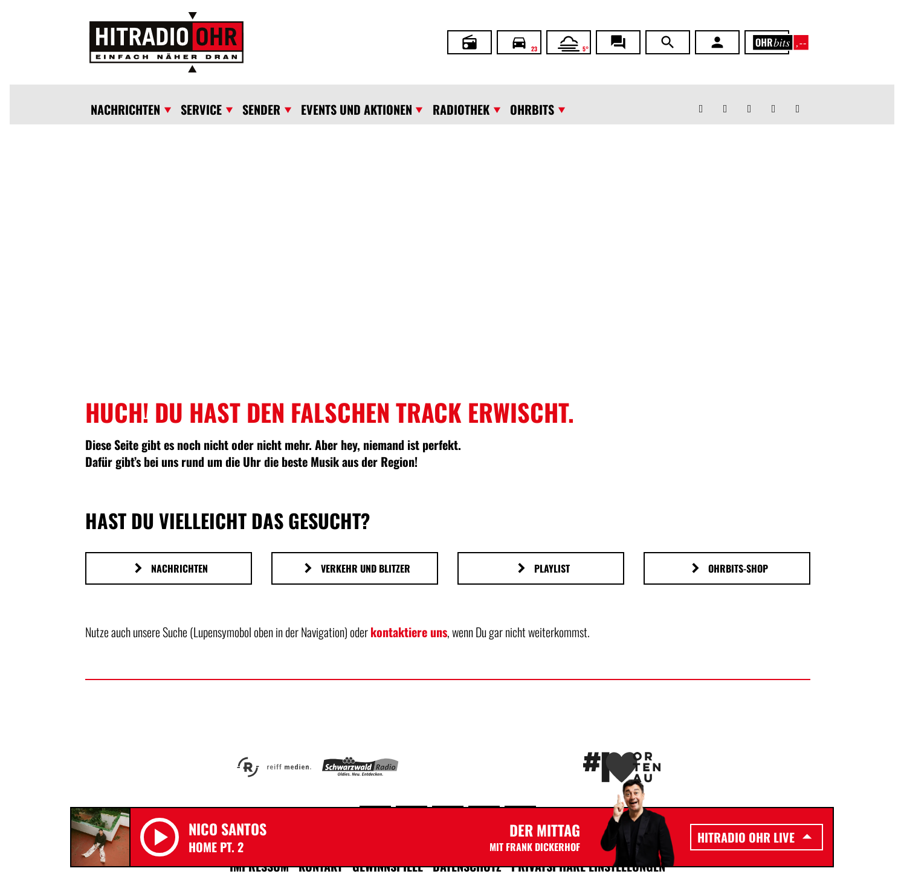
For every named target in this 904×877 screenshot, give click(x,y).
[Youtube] (773, 99)
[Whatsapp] (701, 99)
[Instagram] (749, 99)
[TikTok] (798, 99)
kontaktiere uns (408, 632)
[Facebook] (725, 99)
